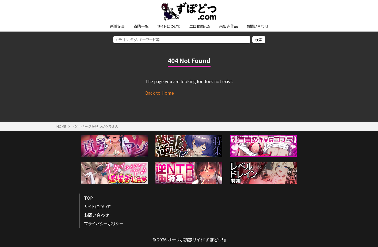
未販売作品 (228, 26)
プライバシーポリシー (104, 223)
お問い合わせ (257, 26)
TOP (88, 198)
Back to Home (159, 93)
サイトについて (169, 26)
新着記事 (117, 26)
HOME (61, 126)
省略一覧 (140, 26)
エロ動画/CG (200, 26)
